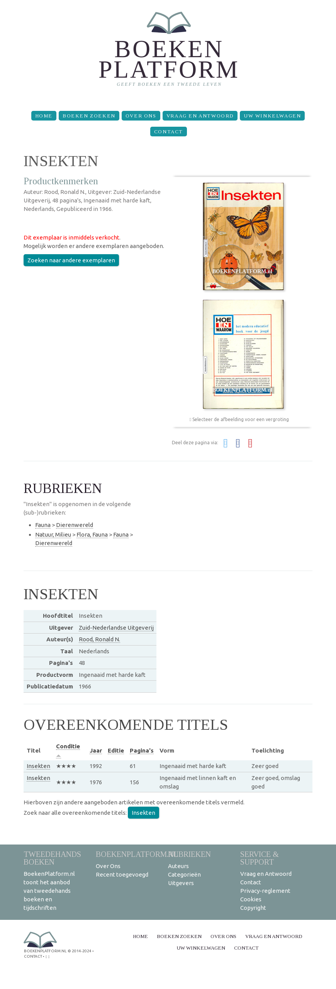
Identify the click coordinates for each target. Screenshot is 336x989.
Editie (116, 750)
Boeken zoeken (89, 116)
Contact (168, 131)
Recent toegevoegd (122, 874)
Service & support (259, 858)
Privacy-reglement (265, 890)
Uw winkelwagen (272, 116)
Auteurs (178, 866)
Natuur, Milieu (53, 534)
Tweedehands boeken (52, 858)
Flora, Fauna (92, 534)
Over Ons (141, 116)
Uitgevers (181, 883)
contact (33, 956)
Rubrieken (189, 854)
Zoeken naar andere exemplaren (71, 260)
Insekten (38, 766)
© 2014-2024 (80, 951)
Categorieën (184, 874)
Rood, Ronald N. (99, 639)
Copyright (253, 907)
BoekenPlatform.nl (137, 854)
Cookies (250, 899)
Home (44, 116)
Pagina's (142, 750)
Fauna (43, 525)
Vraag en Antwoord (200, 116)
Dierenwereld (74, 525)
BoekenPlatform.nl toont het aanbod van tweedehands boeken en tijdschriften (49, 890)
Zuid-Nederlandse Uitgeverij (116, 627)
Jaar (96, 750)
